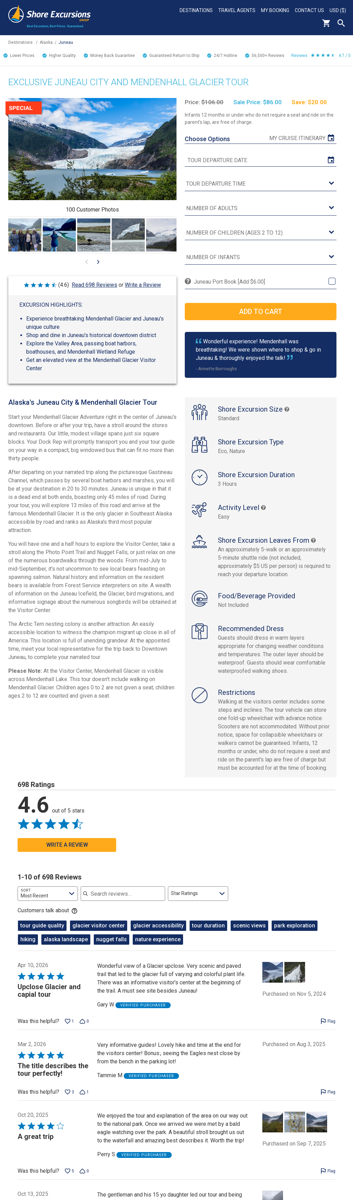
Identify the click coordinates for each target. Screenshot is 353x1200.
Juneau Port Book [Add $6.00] (229, 281)
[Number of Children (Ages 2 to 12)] (260, 233)
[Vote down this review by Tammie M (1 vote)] (84, 1099)
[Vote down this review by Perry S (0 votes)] (84, 1178)
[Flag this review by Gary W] (328, 1028)
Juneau (66, 42)
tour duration (208, 932)
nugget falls (111, 946)
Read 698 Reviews (94, 285)
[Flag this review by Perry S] (328, 1178)
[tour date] (260, 160)
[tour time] (260, 184)
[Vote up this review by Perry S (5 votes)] (69, 1178)
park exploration (294, 932)
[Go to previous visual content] (86, 262)
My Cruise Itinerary (297, 138)
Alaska (46, 42)
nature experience (158, 946)
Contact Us (309, 10)
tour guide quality (42, 932)
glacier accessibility (158, 932)
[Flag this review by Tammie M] (328, 1099)
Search (341, 23)
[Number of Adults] (260, 208)
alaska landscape (66, 946)
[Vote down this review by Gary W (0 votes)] (84, 1028)
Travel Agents (236, 10)
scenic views (249, 932)
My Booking (275, 10)
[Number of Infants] (260, 257)
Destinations (196, 10)
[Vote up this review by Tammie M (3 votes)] (69, 1099)
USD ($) (338, 10)
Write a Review (143, 285)
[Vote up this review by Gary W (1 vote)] (69, 1028)
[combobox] (48, 901)
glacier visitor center (98, 932)
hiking (28, 946)
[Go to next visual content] (98, 262)
